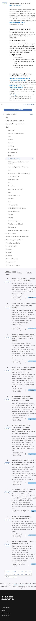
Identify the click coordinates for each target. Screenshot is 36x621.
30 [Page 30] (22, 571)
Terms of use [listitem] (6, 613)
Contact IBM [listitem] (6, 608)
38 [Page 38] (26, 574)
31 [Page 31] (26, 571)
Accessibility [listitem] (6, 615)
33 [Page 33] (6, 574)
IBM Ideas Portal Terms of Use (22, 585)
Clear (31, 114)
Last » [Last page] (14, 577)
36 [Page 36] (18, 574)
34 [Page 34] (10, 574)
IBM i (15, 297)
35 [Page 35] (14, 574)
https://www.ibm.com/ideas (18, 80)
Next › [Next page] (8, 577)
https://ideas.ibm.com (16, 87)
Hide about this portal (15, 5)
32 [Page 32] (30, 571)
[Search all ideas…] (11, 104)
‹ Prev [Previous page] (14, 571)
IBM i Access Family (17, 298)
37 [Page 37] (22, 574)
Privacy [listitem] (4, 610)
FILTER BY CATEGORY (10, 114)
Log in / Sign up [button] (29, 104)
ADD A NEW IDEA (17, 110)
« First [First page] (8, 571)
